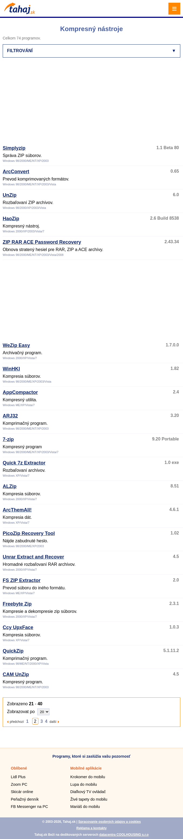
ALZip (9, 486)
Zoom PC (19, 784)
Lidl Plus (18, 777)
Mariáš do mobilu (85, 806)
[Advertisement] (93, 104)
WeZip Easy (16, 345)
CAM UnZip (16, 674)
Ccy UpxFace (18, 627)
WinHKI (11, 369)
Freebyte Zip (17, 604)
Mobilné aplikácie (86, 768)
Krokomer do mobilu (87, 777)
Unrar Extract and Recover (33, 557)
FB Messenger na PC (29, 806)
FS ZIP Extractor (22, 580)
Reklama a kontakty (91, 828)
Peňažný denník (25, 799)
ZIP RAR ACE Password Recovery (42, 242)
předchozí (17, 721)
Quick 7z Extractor (24, 463)
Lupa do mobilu (83, 784)
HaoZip (11, 218)
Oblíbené (19, 768)
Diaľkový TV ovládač (88, 792)
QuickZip (13, 651)
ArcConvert (16, 171)
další (52, 721)
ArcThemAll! (17, 510)
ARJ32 (10, 416)
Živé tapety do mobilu (88, 799)
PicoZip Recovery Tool (29, 533)
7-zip (8, 439)
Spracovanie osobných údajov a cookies (109, 822)
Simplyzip (14, 148)
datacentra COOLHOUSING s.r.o (124, 835)
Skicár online (22, 792)
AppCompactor (20, 392)
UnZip (9, 195)
